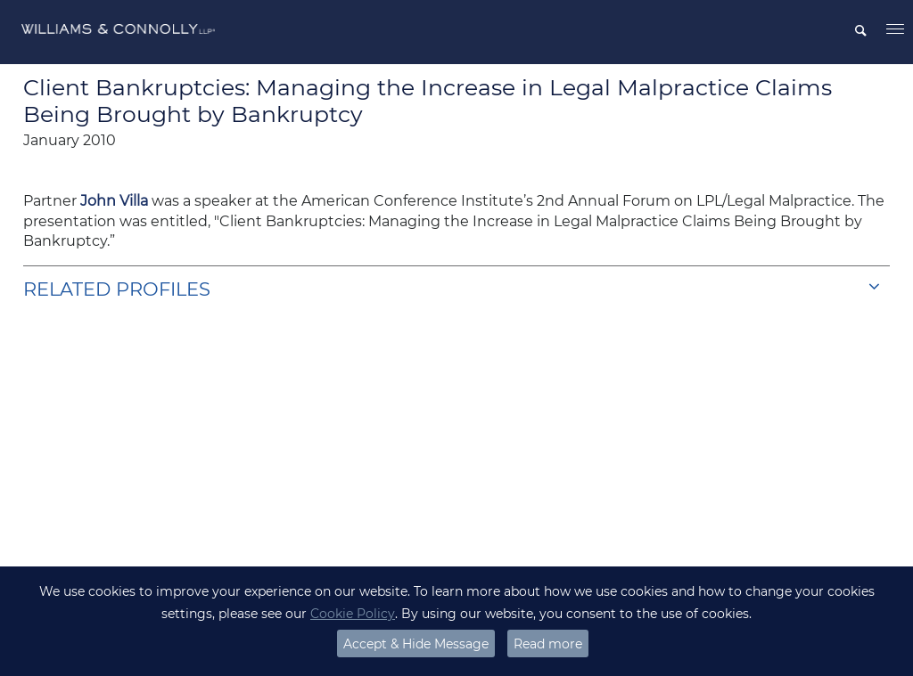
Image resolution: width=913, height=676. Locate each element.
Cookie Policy (352, 614)
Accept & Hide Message (416, 644)
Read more (548, 644)
